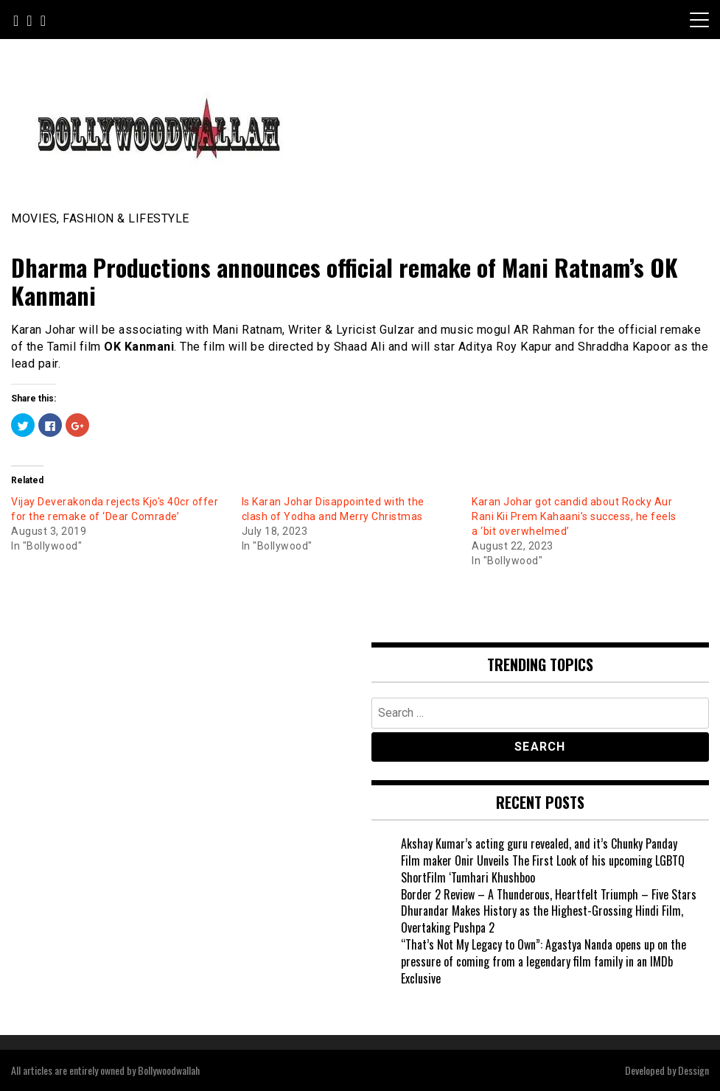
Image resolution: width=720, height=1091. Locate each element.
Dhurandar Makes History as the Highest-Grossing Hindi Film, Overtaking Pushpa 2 (542, 919)
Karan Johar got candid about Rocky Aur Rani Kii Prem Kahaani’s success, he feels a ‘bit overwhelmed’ (574, 516)
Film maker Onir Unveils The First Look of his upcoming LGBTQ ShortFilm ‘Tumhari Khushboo (543, 869)
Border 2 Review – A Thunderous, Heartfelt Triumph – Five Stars (548, 894)
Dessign (693, 1070)
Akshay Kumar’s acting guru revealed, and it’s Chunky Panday (539, 843)
